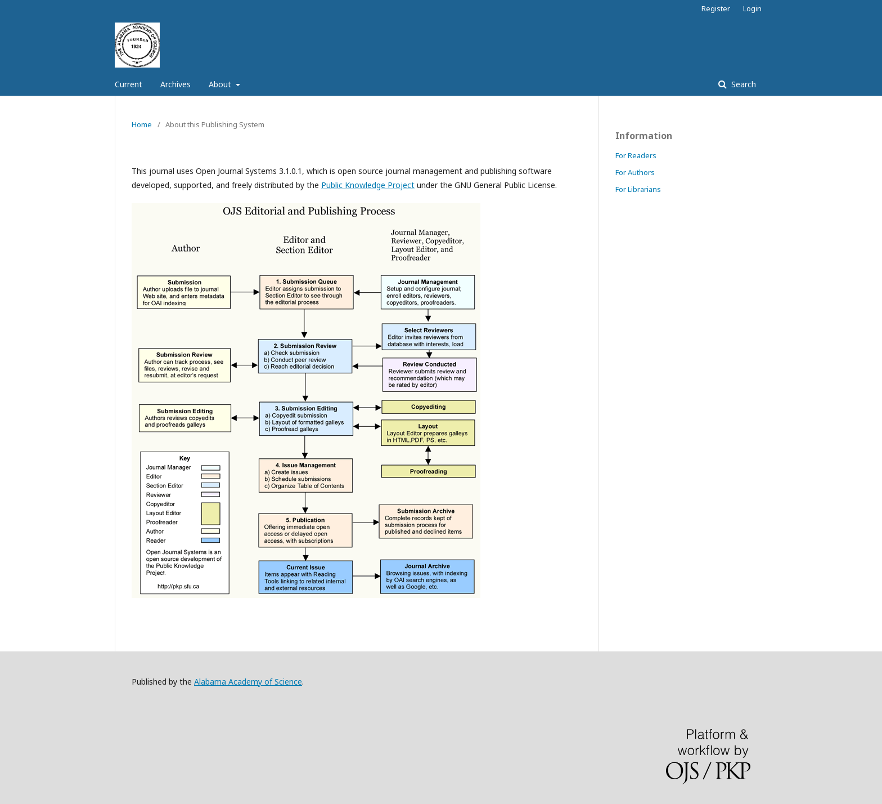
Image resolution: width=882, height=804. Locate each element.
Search (742, 84)
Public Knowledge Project (368, 185)
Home (142, 124)
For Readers (635, 155)
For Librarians (638, 189)
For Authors (635, 172)
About (221, 84)
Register (715, 8)
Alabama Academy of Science (248, 681)
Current (128, 84)
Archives (175, 84)
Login (752, 8)
